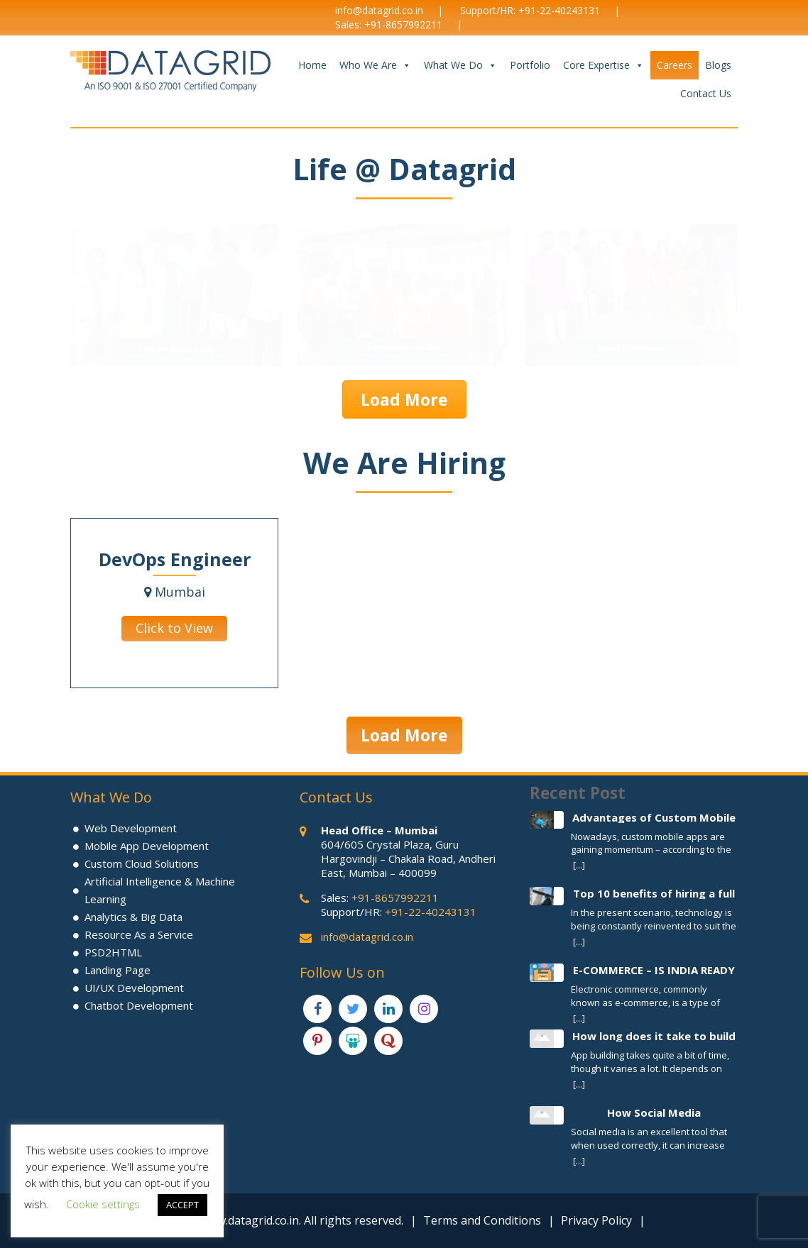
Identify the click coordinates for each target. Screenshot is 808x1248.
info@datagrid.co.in (379, 10)
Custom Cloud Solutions (141, 863)
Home (312, 65)
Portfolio (530, 65)
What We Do (460, 65)
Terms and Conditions (482, 1220)
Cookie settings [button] (103, 1204)
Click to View (174, 627)
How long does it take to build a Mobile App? (654, 1035)
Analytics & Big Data (133, 917)
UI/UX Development (134, 988)
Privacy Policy (596, 1220)
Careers (674, 65)
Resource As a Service (138, 934)
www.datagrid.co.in (249, 1220)
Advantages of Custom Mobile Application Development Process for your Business (654, 817)
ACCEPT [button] (182, 1204)
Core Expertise (603, 65)
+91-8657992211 (403, 24)
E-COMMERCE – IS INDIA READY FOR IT (654, 969)
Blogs (718, 65)
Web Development (130, 828)
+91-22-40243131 (559, 10)
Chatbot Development (138, 1005)
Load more (404, 399)
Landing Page (117, 970)
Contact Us (705, 93)
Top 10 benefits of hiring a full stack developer (654, 893)
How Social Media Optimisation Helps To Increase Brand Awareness (654, 1112)
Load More (404, 735)
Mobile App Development (146, 846)
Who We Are (375, 65)
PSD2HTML (113, 952)
